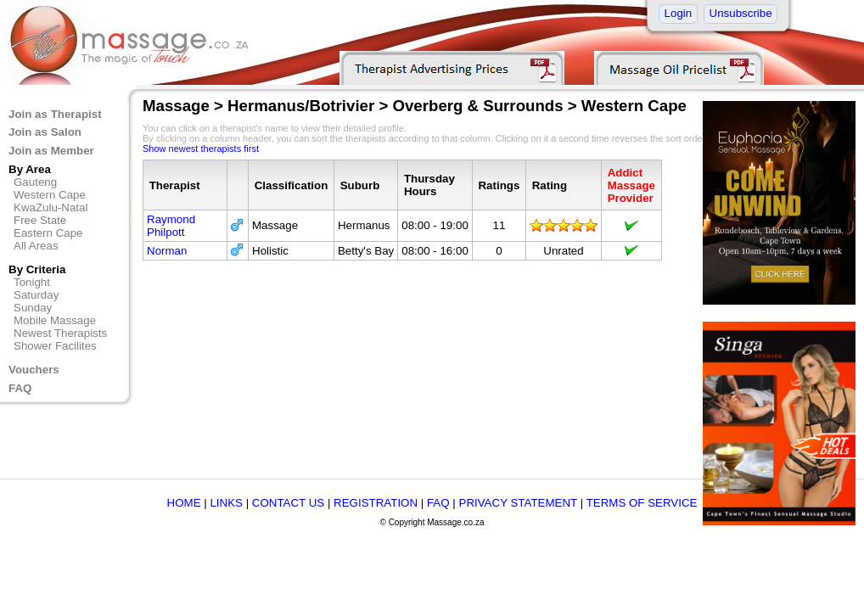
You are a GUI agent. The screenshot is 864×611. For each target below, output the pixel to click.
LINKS (226, 502)
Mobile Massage (55, 320)
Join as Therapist (55, 114)
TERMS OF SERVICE (642, 502)
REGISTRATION (376, 502)
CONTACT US (288, 502)
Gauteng (35, 182)
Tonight (32, 282)
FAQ (19, 388)
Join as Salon (44, 132)
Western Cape (50, 194)
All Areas (36, 245)
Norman (167, 250)
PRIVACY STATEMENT (518, 502)
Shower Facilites (55, 345)
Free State (40, 220)
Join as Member (51, 150)
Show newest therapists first (201, 148)
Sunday (33, 307)
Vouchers (33, 369)
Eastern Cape (48, 233)
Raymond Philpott (171, 225)
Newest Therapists (60, 333)
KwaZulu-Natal (50, 207)
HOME (184, 502)
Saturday (36, 295)
